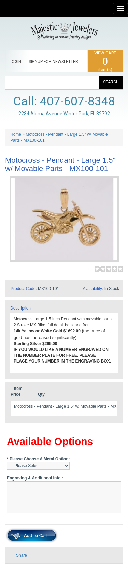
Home (15, 134)
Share (21, 555)
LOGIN (15, 61)
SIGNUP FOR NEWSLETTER (53, 61)
